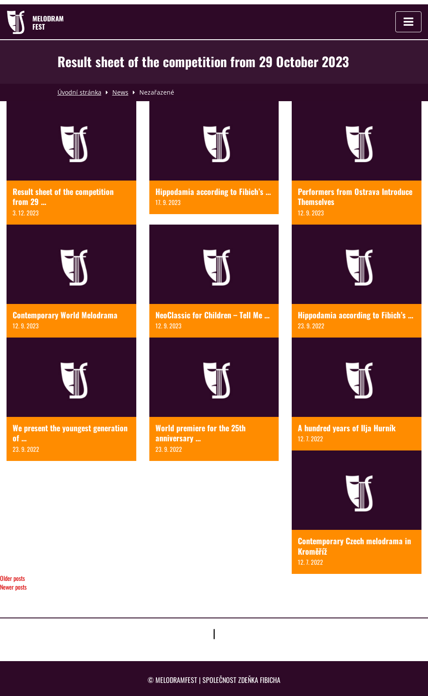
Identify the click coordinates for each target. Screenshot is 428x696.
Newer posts (13, 586)
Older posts (12, 578)
